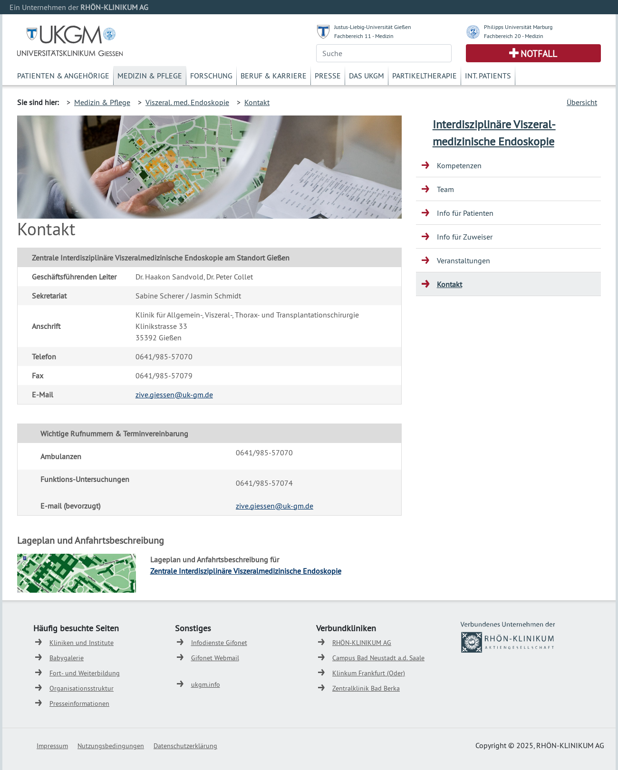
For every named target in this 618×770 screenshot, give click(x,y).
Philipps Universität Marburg (518, 26)
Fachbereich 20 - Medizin (513, 35)
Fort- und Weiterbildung (84, 673)
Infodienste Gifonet (219, 642)
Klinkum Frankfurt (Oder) (368, 673)
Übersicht (582, 102)
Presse (328, 75)
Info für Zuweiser (464, 236)
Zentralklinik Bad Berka (366, 688)
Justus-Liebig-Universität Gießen (372, 26)
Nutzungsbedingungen (110, 745)
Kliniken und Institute (81, 642)
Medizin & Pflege (149, 75)
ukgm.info (205, 684)
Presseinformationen (79, 703)
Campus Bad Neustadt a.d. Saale (378, 658)
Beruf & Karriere (274, 75)
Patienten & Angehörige (63, 75)
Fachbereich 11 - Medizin (364, 35)
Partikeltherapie (424, 75)
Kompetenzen (459, 165)
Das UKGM (366, 75)
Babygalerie (66, 658)
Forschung (211, 75)
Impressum (52, 745)
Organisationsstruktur (81, 688)
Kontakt (257, 102)
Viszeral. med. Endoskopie (187, 102)
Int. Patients (488, 75)
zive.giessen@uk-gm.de (174, 394)
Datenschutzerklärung (185, 745)
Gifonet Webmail (215, 658)
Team (445, 189)
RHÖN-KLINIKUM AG (361, 642)
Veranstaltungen (463, 260)
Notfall (539, 53)
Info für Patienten (465, 213)
